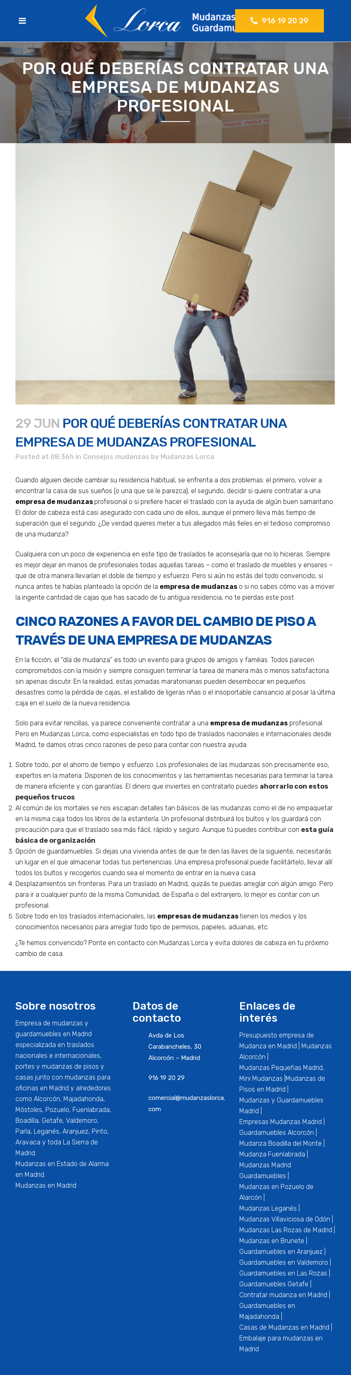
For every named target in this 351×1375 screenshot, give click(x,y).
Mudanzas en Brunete (271, 1241)
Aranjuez (75, 1131)
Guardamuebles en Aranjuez (281, 1252)
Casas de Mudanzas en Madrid (284, 1327)
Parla (22, 1131)
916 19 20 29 (279, 20)
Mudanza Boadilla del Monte (280, 1143)
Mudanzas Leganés (268, 1208)
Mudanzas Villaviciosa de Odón (284, 1219)
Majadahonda (83, 1099)
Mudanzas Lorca (187, 457)
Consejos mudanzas (116, 457)
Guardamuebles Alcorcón (276, 1133)
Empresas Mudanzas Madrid (280, 1122)
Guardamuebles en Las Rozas (283, 1273)
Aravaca (27, 1142)
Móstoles (28, 1110)
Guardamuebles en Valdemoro (283, 1262)
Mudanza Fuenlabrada (272, 1154)
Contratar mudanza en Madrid (283, 1295)
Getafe (52, 1120)
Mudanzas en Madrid (45, 1185)
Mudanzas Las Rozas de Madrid (285, 1230)
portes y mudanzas (44, 1066)
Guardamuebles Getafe (273, 1284)
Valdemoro (81, 1120)
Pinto (99, 1131)
